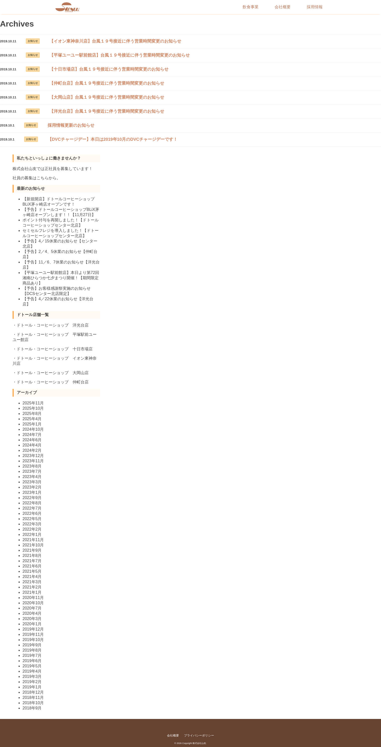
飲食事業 (251, 7)
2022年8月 (32, 503)
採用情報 (315, 7)
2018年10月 (33, 703)
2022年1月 (32, 534)
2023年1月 (32, 492)
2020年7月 (32, 608)
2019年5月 (32, 666)
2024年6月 (32, 440)
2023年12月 (33, 456)
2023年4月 (32, 477)
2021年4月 (32, 576)
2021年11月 (33, 540)
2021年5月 (32, 571)
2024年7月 (32, 434)
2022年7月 (32, 508)
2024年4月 (32, 445)
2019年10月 (33, 640)
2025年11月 (33, 403)
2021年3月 (32, 582)
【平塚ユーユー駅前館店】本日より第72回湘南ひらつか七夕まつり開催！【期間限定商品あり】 (61, 277)
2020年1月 (32, 624)
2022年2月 (32, 529)
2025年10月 (33, 408)
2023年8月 (32, 466)
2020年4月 (32, 613)
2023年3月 (32, 482)
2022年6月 (32, 513)
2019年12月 (33, 629)
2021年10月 (33, 545)
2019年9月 (32, 645)
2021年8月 (32, 555)
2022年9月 (32, 498)
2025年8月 (32, 413)
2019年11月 (33, 634)
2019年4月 (32, 671)
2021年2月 (32, 587)
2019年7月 (32, 655)
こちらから (47, 178)
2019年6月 (32, 661)
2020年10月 (33, 603)
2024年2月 (32, 450)
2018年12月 (33, 692)
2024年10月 (33, 429)
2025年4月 (32, 419)
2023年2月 (32, 487)
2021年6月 (32, 566)
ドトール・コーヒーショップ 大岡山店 (53, 373)
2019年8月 (32, 650)
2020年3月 (32, 619)
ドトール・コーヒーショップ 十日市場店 (55, 349)
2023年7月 (32, 471)
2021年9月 (32, 550)
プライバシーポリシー (199, 735)
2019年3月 (32, 676)
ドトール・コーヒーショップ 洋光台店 (53, 325)
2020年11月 (33, 597)
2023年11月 (33, 461)
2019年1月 (32, 687)
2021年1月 (32, 592)
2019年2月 (32, 682)
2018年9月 (32, 708)
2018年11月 (33, 697)
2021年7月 (32, 561)
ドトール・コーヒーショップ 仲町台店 (53, 382)
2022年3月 (32, 524)
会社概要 (283, 7)
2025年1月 (32, 424)
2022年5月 (32, 519)
